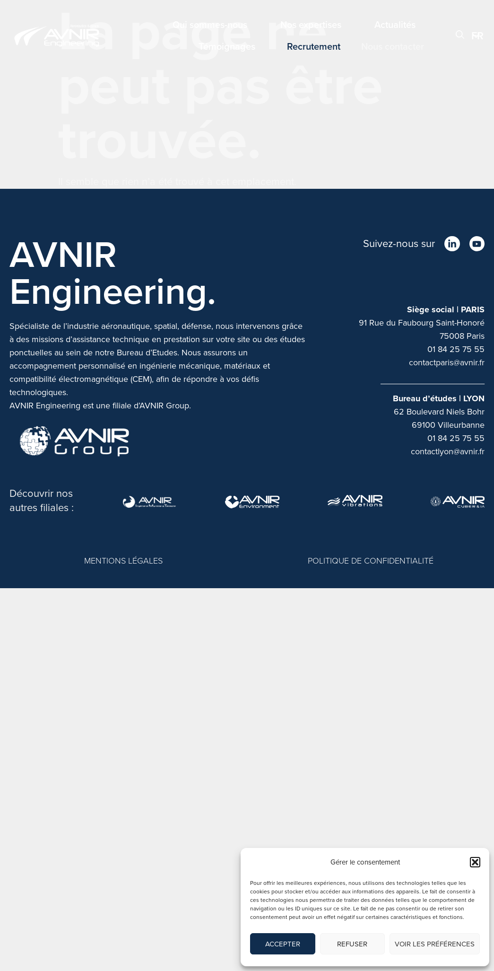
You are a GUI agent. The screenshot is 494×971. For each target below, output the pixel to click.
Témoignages (227, 46)
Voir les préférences (435, 944)
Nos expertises (310, 25)
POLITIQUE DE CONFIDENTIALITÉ (370, 561)
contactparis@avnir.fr (447, 362)
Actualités (395, 25)
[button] (475, 862)
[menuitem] (478, 35)
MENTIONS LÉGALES (123, 561)
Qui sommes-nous (210, 25)
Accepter (282, 944)
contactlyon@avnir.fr (448, 451)
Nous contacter (392, 46)
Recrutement (313, 46)
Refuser (352, 944)
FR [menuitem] (477, 36)
